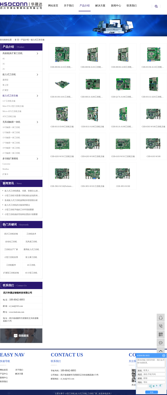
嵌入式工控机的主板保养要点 (17, 205)
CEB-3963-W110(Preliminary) (62, 186)
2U (4, 69)
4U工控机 (31, 265)
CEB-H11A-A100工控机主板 (123, 127)
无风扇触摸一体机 (11, 122)
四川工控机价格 (11, 234)
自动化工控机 (11, 242)
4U (4, 59)
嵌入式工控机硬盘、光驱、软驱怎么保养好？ (22, 191)
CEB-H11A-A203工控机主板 (153, 97)
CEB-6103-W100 (153, 156)
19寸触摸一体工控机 (11, 148)
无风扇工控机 (31, 242)
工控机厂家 (92, 393)
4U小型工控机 (31, 273)
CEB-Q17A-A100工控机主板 (123, 97)
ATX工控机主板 (9, 116)
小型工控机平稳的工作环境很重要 (19, 210)
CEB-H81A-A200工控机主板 (93, 97)
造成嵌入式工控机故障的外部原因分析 (21, 200)
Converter (6, 164)
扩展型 (5, 90)
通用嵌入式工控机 (31, 249)
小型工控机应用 (11, 257)
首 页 (17, 40)
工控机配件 (11, 265)
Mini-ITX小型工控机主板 (13, 106)
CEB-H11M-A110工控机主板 (153, 67)
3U (4, 64)
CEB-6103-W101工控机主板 (123, 156)
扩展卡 (5, 174)
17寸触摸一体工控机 (11, 143)
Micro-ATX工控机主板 (12, 111)
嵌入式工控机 (9, 74)
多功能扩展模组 (10, 158)
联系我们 (132, 5)
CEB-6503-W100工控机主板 (153, 127)
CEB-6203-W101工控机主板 (62, 156)
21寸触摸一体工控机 (11, 153)
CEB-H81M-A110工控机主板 (62, 67)
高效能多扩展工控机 (13, 53)
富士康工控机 (31, 257)
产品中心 (4, 374)
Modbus (6, 169)
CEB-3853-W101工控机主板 (92, 186)
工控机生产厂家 (11, 249)
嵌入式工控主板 (38, 40)
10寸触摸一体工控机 (11, 127)
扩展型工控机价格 (11, 273)
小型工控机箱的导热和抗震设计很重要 (21, 214)
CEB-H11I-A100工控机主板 (92, 127)
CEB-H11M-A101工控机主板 (62, 97)
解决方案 (100, 5)
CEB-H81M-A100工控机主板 (123, 67)
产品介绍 (85, 5)
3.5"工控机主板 (9, 101)
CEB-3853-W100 (123, 186)
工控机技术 (31, 234)
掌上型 (5, 85)
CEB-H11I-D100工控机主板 (62, 127)
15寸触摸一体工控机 (11, 138)
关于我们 (69, 5)
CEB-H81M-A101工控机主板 (93, 67)
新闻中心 (116, 5)
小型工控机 (70, 393)
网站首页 (53, 5)
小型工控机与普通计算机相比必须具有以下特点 (22, 196)
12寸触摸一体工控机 (11, 132)
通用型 (5, 80)
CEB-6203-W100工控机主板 (92, 156)
